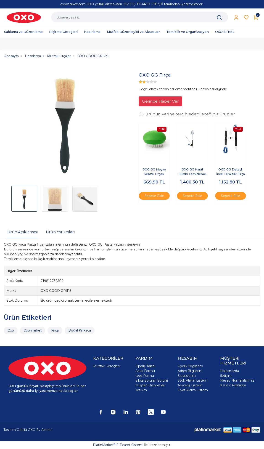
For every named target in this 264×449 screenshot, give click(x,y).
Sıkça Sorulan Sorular (151, 380)
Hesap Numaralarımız (237, 380)
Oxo (11, 330)
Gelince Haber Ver (160, 101)
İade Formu (144, 376)
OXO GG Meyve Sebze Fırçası (154, 171)
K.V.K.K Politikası (233, 385)
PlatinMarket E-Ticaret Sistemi (118, 445)
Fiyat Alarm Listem (193, 390)
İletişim (141, 390)
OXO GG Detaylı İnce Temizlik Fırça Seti (230, 171)
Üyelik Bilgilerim (190, 366)
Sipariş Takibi (145, 366)
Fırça (55, 330)
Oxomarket (33, 330)
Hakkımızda (229, 371)
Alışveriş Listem (190, 385)
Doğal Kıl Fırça (79, 330)
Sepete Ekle (154, 196)
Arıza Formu (145, 371)
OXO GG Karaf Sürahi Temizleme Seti (192, 171)
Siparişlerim (187, 376)
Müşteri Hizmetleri (150, 385)
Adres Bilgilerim (190, 371)
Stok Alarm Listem (192, 380)
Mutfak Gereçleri (106, 366)
